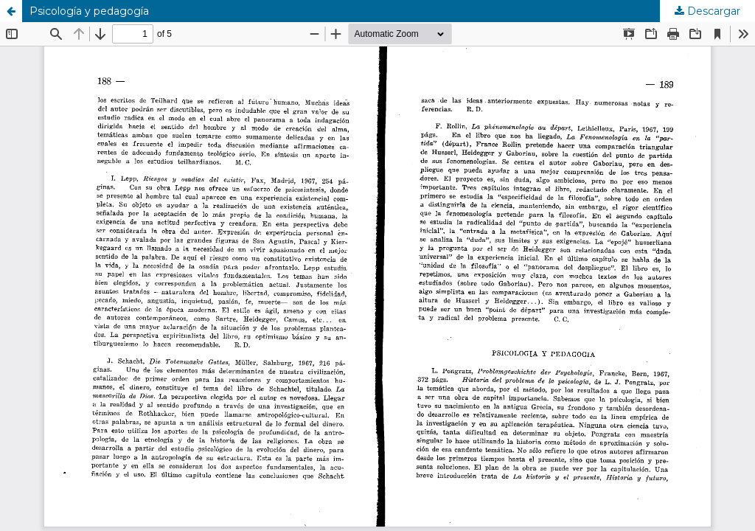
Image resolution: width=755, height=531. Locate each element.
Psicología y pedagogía (89, 11)
